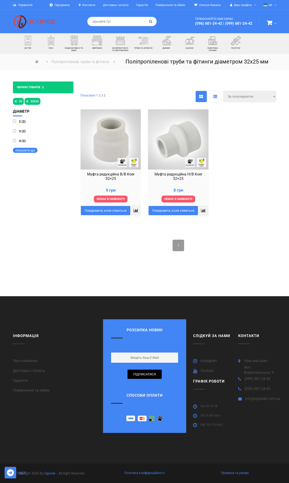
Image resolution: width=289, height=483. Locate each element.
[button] (271, 23)
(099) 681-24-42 (238, 23)
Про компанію (25, 361)
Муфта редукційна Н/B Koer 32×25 (178, 176)
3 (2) (22, 131)
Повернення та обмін (31, 390)
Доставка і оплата (29, 370)
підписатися (144, 374)
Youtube (207, 370)
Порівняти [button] (23, 5)
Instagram (209, 361)
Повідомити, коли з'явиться (106, 210)
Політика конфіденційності (144, 473)
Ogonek (50, 473)
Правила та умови (235, 473)
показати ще (25, 150)
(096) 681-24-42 (208, 23)
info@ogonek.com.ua (262, 398)
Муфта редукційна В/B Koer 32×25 (110, 176)
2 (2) (22, 121)
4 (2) (22, 141)
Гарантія (20, 380)
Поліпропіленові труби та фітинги (80, 62)
